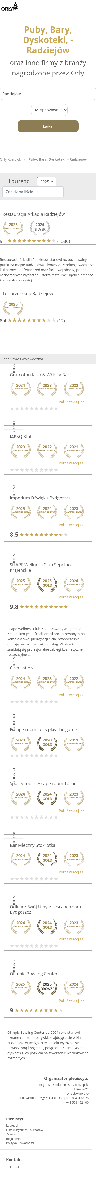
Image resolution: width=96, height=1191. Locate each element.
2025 (45, 181)
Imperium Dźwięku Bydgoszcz (40, 498)
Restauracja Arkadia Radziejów (33, 214)
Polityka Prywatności (20, 1143)
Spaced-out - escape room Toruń (43, 783)
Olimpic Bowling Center (34, 974)
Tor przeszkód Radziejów (27, 293)
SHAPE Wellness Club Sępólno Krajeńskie (40, 567)
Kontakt (15, 1167)
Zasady (11, 1134)
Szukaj (48, 126)
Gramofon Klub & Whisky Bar (39, 374)
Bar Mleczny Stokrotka (32, 845)
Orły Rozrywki (11, 159)
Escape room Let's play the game (43, 729)
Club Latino (21, 668)
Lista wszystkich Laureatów (24, 1130)
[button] (45, 401)
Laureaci (12, 1125)
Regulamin (13, 1139)
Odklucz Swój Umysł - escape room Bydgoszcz (45, 909)
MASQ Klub (21, 436)
